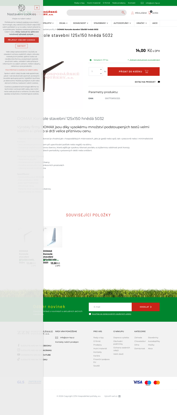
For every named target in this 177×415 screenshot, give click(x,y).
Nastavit (21, 46)
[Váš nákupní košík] (153, 13)
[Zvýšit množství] (101, 69)
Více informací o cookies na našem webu (21, 70)
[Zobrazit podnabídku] (53, 23)
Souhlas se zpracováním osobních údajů (111, 326)
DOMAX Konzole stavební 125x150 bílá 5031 (68, 266)
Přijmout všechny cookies (21, 40)
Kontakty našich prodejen (67, 354)
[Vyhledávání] (124, 13)
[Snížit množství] (101, 74)
